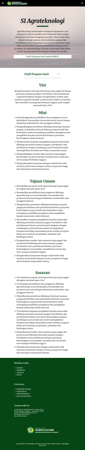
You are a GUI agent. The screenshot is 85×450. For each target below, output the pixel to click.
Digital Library (21, 391)
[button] (3, 3)
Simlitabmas (20, 370)
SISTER (19, 374)
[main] (42, 22)
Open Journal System (23, 396)
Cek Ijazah (20, 372)
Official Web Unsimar (23, 389)
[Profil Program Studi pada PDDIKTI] (42, 56)
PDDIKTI (19, 367)
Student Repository (23, 393)
